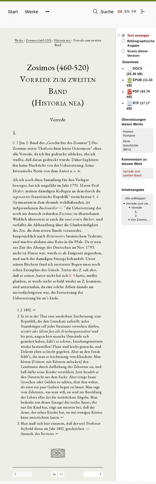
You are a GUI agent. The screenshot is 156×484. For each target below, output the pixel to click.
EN (127, 11)
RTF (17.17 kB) (138, 105)
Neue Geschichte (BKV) (130, 145)
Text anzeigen (138, 35)
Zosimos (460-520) (39, 40)
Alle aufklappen (135, 198)
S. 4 (95, 196)
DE (120, 11)
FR (133, 11)
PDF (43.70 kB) (138, 94)
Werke (31, 11)
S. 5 (72, 275)
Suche (103, 11)
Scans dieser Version (137, 53)
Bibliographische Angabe (140, 43)
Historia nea (62, 40)
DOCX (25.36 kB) (135, 71)
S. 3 (16, 142)
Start (13, 11)
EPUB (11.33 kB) (140, 82)
